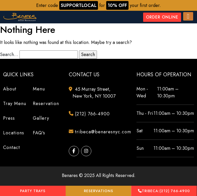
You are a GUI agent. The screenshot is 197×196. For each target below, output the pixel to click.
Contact (11, 147)
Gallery (41, 118)
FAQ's (39, 132)
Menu (39, 89)
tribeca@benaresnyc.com (100, 132)
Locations (13, 132)
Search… (9, 54)
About (9, 89)
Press (9, 118)
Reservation (46, 103)
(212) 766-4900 (164, 191)
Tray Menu (14, 103)
